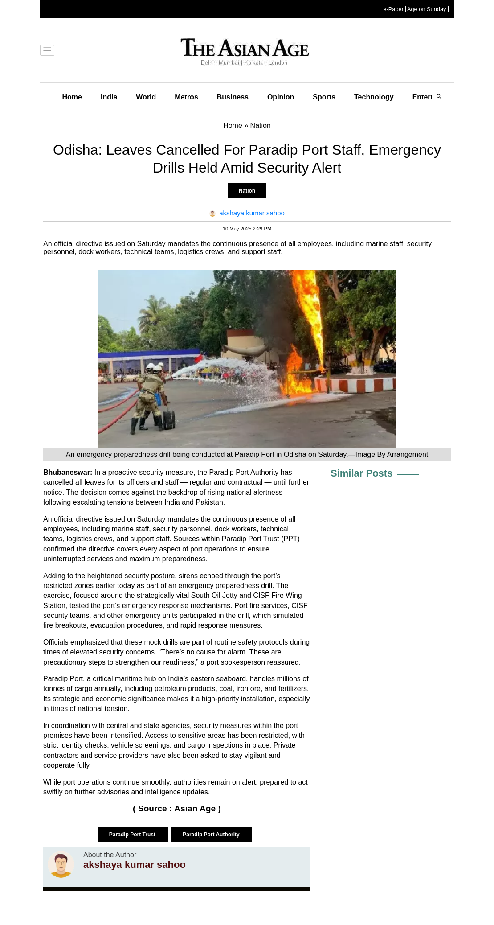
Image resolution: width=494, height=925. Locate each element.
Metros (186, 97)
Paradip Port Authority (212, 834)
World (146, 97)
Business (233, 97)
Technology (374, 97)
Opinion (280, 97)
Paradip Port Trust (133, 834)
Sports (324, 97)
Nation (247, 191)
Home (72, 97)
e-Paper (393, 9)
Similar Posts (361, 473)
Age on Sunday (426, 9)
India (109, 97)
